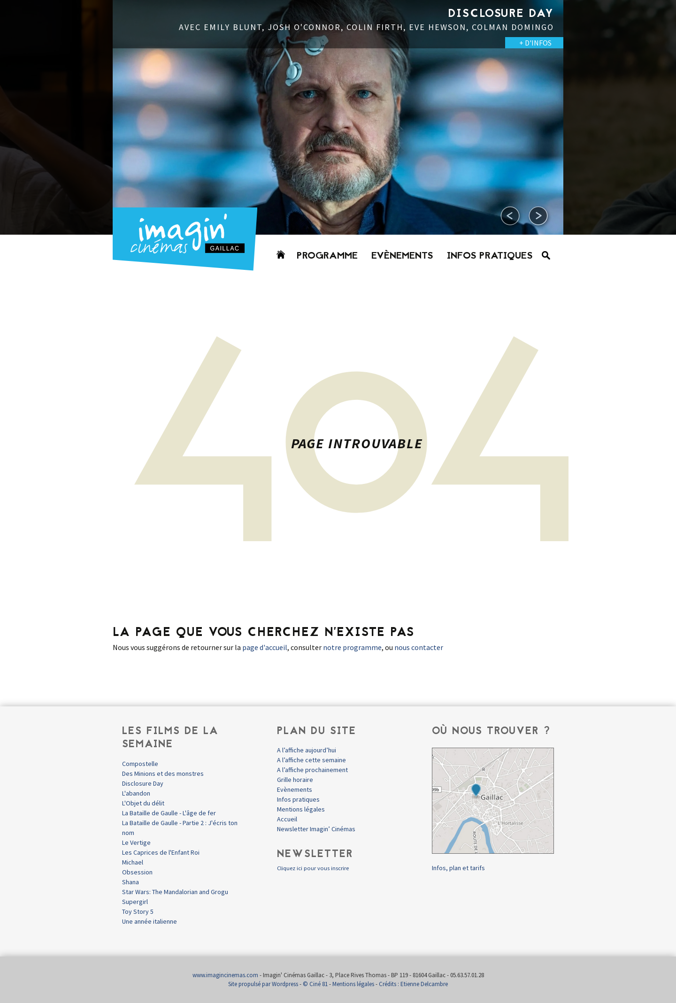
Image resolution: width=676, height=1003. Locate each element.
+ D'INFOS (535, 42)
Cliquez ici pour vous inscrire (313, 868)
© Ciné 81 (315, 984)
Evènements (402, 256)
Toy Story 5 (138, 911)
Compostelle (140, 763)
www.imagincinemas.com (225, 975)
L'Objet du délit (143, 803)
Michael (132, 862)
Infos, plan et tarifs (458, 868)
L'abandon (136, 793)
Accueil (287, 819)
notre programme (352, 647)
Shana (130, 882)
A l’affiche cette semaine (311, 760)
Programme (327, 256)
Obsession (137, 872)
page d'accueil (264, 647)
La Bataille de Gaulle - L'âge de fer (169, 813)
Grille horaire (295, 779)
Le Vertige (136, 842)
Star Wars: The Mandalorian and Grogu (175, 892)
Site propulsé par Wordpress (263, 984)
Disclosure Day (142, 783)
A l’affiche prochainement (312, 770)
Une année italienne (149, 921)
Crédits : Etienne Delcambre (413, 984)
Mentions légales (301, 809)
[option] (338, 117)
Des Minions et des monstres (163, 773)
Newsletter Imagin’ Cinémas (316, 829)
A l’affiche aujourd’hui (306, 750)
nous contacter (418, 647)
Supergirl (135, 901)
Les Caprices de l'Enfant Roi (161, 852)
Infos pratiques (490, 256)
